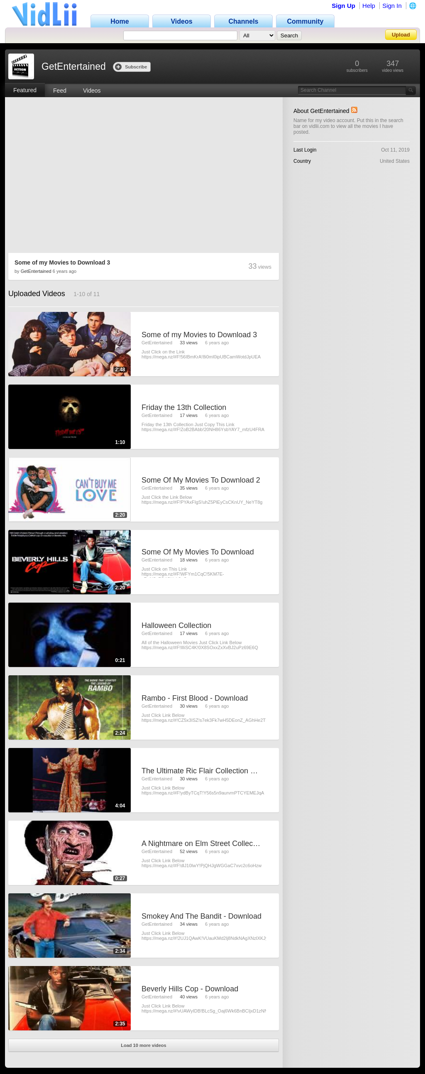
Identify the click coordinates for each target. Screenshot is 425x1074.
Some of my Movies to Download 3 (62, 262)
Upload (401, 35)
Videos (92, 90)
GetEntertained (36, 271)
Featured (25, 90)
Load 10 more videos (143, 1045)
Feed (59, 90)
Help (368, 5)
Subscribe (131, 66)
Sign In (392, 5)
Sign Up (343, 5)
